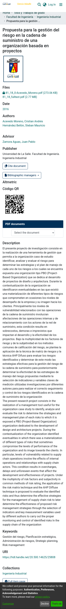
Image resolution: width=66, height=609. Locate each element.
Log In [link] (52, 4)
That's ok (56, 603)
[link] (30, 92)
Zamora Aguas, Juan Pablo (19, 141)
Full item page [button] (15, 581)
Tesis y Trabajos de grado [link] (29, 12)
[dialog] (33, 596)
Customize (8, 603)
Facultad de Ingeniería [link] (19, 17)
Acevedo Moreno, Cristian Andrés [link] (23, 121)
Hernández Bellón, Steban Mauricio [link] (24, 125)
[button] (39, 5)
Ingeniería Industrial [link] (49, 17)
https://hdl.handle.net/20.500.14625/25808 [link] (29, 557)
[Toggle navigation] (60, 4)
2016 (6, 109)
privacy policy (42, 596)
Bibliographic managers (21, 175)
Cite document (15, 166)
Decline (45, 603)
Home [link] (6, 12)
